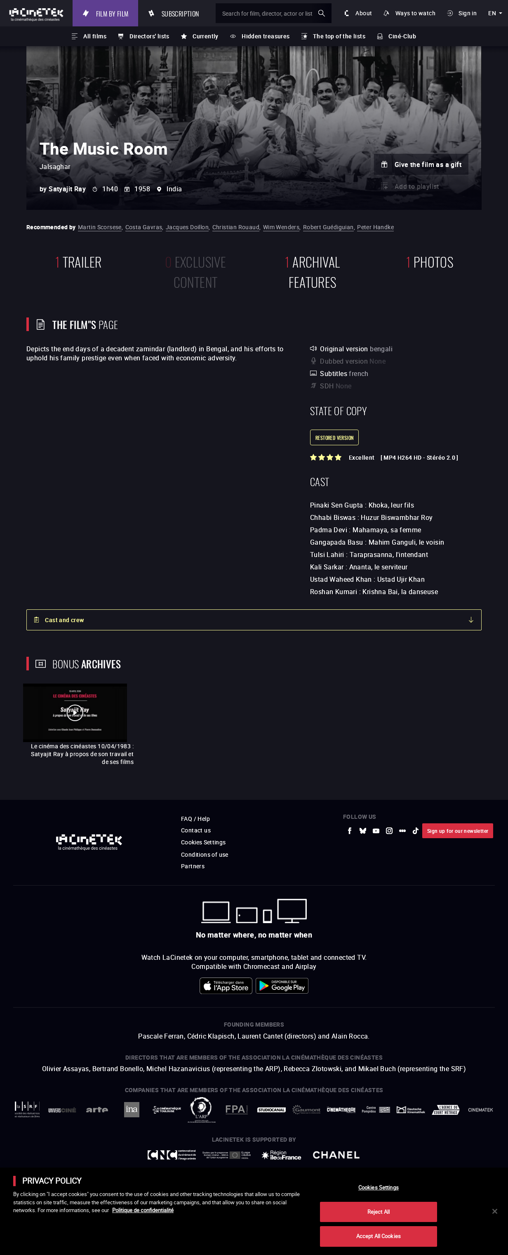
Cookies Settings (378, 1187)
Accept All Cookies (378, 1236)
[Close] (495, 1211)
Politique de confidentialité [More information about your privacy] (143, 1210)
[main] (254, 1211)
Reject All (378, 1211)
